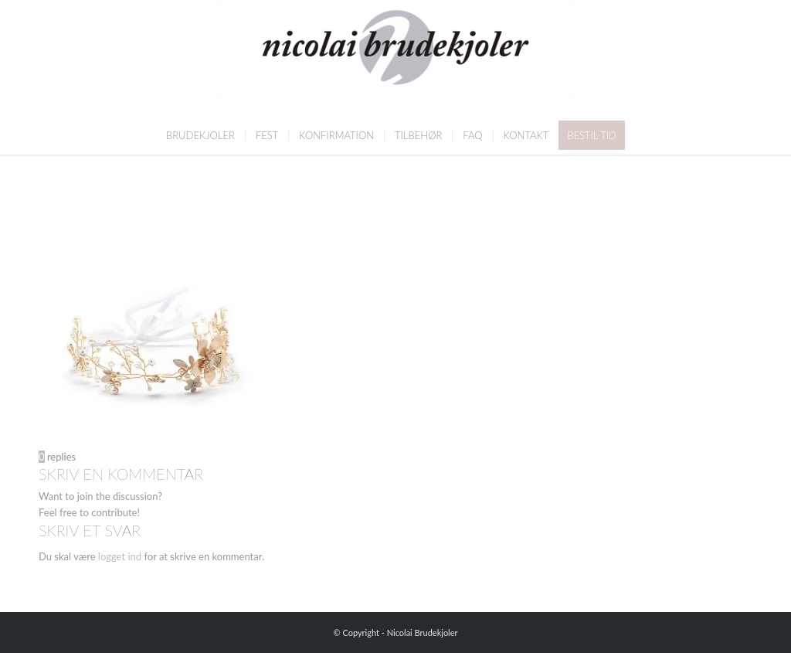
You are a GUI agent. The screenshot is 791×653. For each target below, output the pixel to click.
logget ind (119, 556)
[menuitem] (200, 135)
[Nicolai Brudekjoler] (395, 58)
